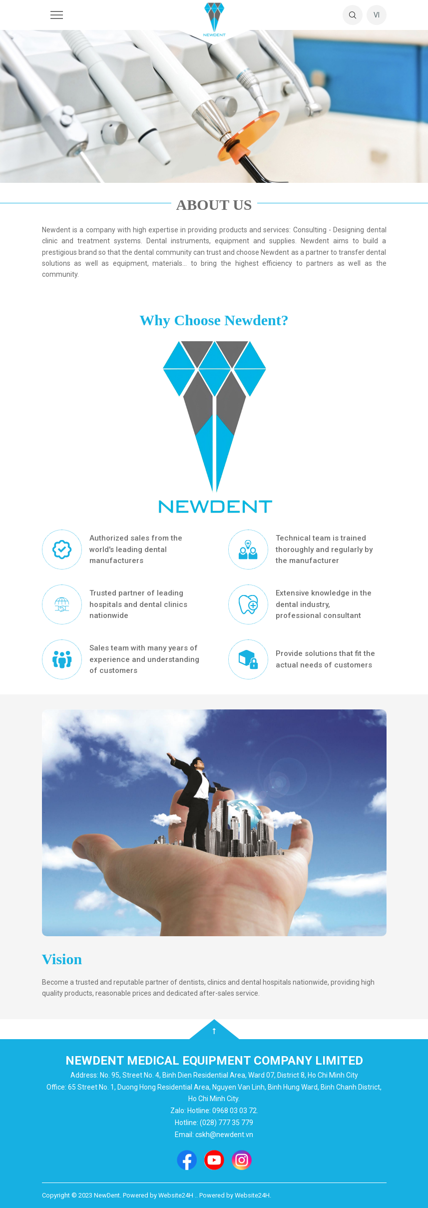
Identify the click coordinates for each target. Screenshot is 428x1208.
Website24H (252, 1195)
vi (377, 15)
